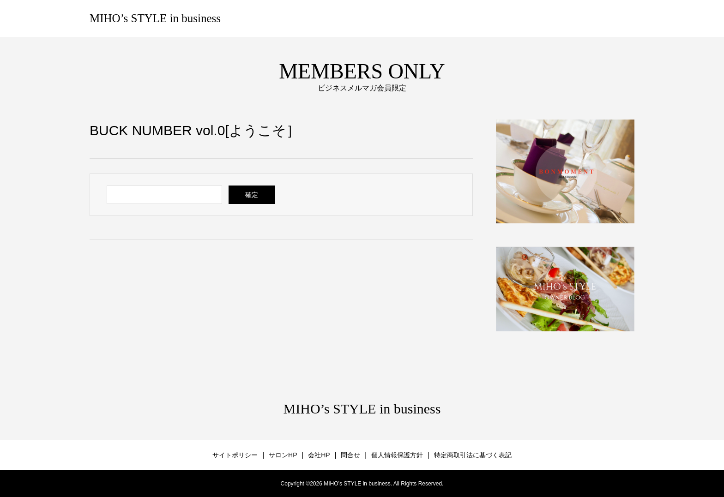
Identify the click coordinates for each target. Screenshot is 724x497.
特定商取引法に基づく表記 (473, 455)
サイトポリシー (235, 455)
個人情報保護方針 (397, 455)
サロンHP (283, 455)
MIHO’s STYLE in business (155, 18)
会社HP (319, 455)
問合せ (350, 455)
